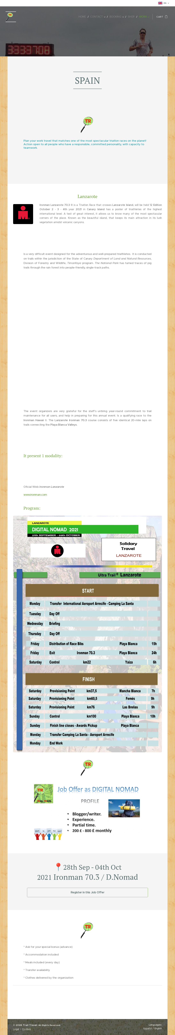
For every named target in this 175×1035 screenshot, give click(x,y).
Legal (16, 1029)
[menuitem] (85, 17)
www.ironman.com (35, 494)
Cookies (26, 1029)
